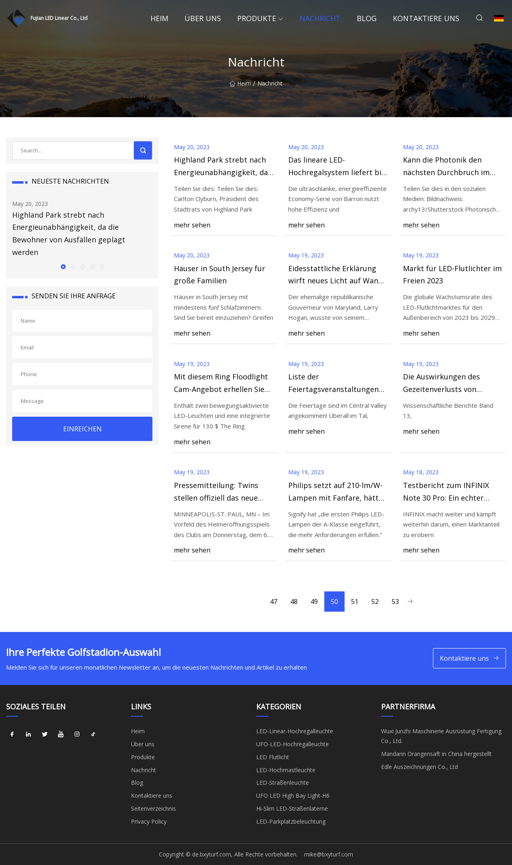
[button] (63, 266)
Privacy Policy (149, 821)
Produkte (256, 18)
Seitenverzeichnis (153, 808)
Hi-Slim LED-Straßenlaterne (292, 808)
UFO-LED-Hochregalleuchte (292, 744)
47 (273, 601)
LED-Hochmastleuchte (285, 770)
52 (375, 601)
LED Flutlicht (272, 757)
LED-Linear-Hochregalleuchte (294, 731)
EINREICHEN (82, 428)
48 (294, 601)
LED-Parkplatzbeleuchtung (291, 821)
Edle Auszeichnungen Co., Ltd (419, 767)
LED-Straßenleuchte (282, 782)
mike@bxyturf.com (328, 854)
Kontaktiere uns (426, 18)
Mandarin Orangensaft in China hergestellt (436, 754)
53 (395, 601)
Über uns (202, 18)
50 (334, 601)
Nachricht (320, 18)
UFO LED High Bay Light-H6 (293, 795)
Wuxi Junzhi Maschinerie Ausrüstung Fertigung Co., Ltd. (441, 736)
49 (314, 601)
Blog (367, 18)
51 (354, 601)
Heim (159, 18)
